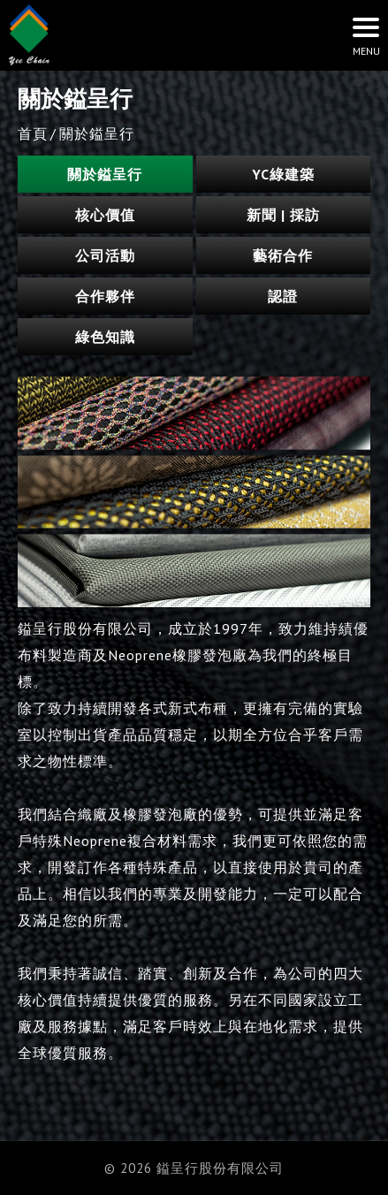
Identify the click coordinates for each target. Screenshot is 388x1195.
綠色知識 (105, 337)
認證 (283, 296)
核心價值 (105, 215)
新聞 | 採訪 (283, 215)
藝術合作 (283, 255)
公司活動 (105, 255)
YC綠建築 (283, 174)
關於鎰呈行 (104, 174)
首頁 (33, 133)
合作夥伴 (105, 296)
